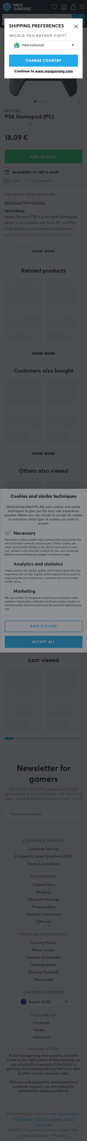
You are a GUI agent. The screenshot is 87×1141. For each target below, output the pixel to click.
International (29, 45)
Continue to (43, 71)
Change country (43, 60)
